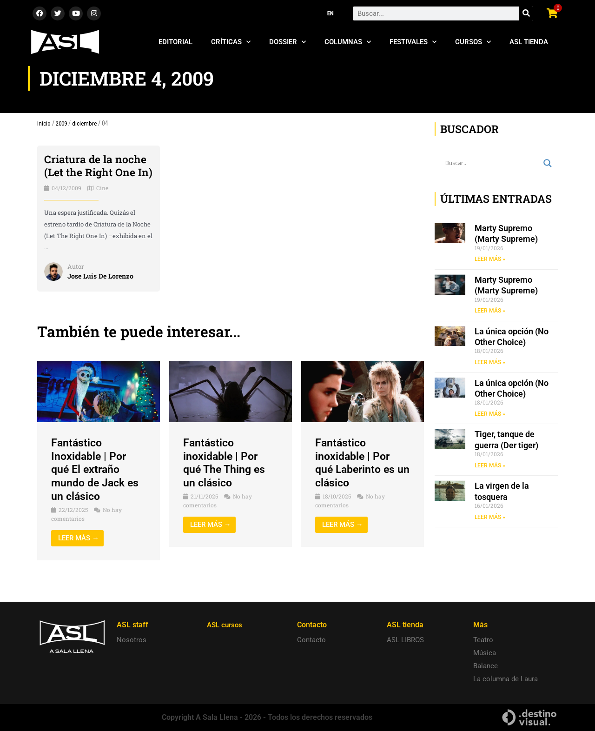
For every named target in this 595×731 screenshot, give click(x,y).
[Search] (526, 13)
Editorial (175, 42)
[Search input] (492, 163)
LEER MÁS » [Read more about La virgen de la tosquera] (490, 517)
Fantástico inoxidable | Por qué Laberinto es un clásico (357, 476)
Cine (102, 201)
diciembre (86, 123)
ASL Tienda (528, 42)
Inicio (44, 123)
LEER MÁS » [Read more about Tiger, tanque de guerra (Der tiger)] (490, 466)
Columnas (347, 42)
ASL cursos (226, 624)
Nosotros (131, 640)
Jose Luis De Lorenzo (102, 288)
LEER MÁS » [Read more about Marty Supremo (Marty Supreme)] (490, 259)
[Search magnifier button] (547, 163)
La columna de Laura (505, 679)
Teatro (483, 640)
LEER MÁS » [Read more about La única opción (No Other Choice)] (490, 362)
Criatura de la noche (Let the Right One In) (97, 172)
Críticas (231, 42)
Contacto (311, 640)
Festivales (413, 42)
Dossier (287, 42)
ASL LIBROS (405, 640)
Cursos (473, 42)
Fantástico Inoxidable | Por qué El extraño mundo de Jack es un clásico (97, 483)
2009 (62, 123)
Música (484, 653)
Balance (485, 666)
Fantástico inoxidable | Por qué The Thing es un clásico (225, 476)
